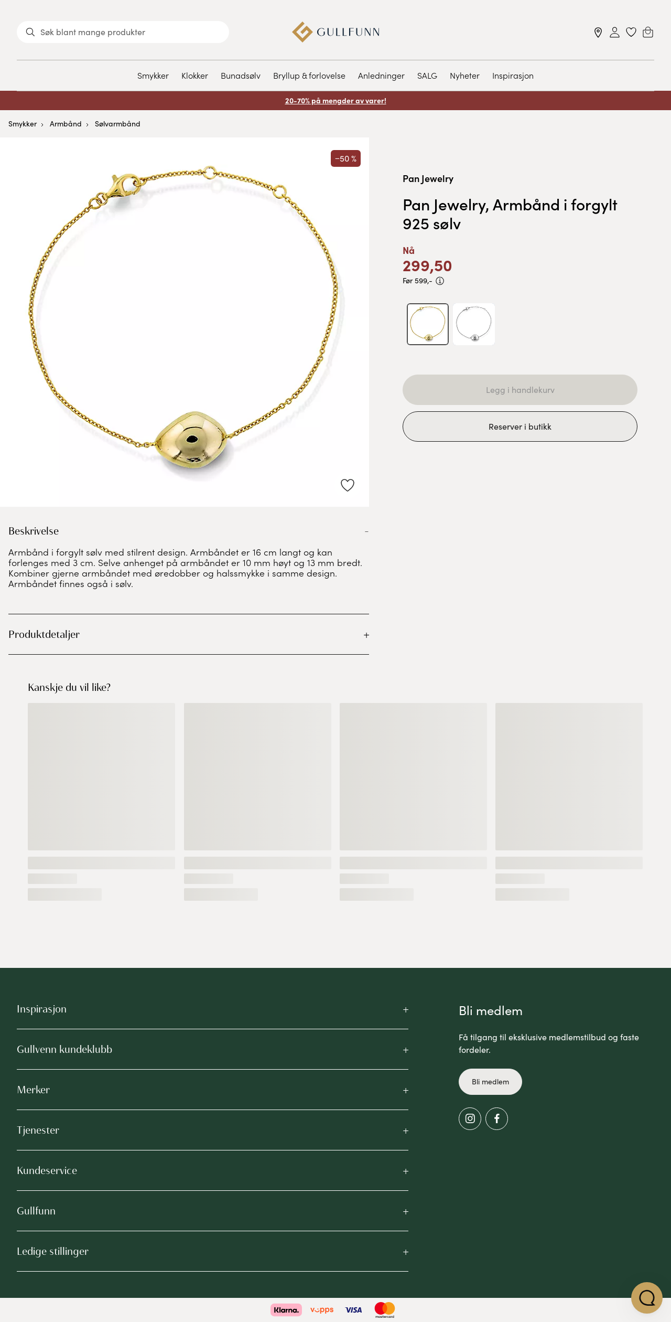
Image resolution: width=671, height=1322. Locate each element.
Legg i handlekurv (520, 389)
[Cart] (648, 32)
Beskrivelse (33, 531)
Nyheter (465, 75)
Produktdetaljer (44, 634)
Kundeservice (47, 1170)
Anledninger (381, 75)
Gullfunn (36, 1210)
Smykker (153, 75)
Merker (33, 1089)
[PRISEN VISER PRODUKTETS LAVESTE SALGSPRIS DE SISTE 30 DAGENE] (440, 281)
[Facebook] (496, 1118)
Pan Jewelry (428, 178)
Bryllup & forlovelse (309, 75)
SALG (427, 75)
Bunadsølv (241, 75)
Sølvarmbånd (117, 124)
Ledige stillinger (53, 1251)
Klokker (194, 75)
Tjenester (38, 1130)
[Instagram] (470, 1118)
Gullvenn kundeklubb (64, 1049)
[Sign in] (615, 32)
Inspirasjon (513, 75)
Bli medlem (490, 1081)
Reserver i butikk (520, 426)
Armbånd (66, 124)
